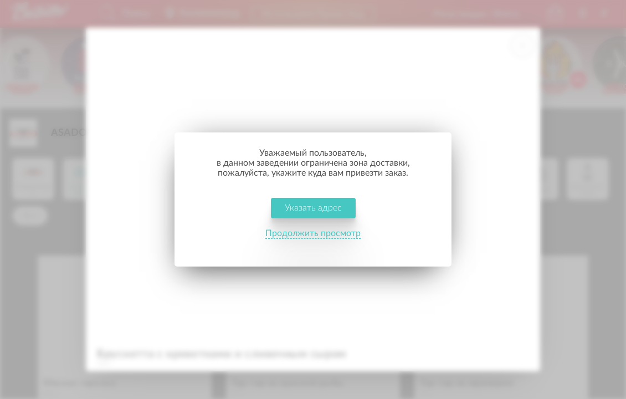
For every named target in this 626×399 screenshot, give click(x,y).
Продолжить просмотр (313, 240)
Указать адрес (313, 215)
